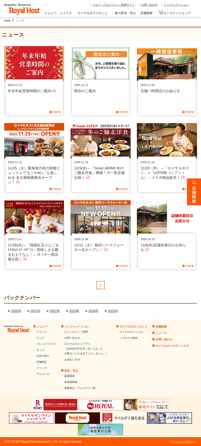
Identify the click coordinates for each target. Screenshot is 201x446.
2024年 (93, 311)
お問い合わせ (149, 4)
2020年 (16, 311)
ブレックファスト (46, 343)
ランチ (40, 337)
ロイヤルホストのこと (93, 13)
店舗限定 (41, 361)
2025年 (113, 311)
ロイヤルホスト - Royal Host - (22, 9)
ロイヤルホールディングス (172, 345)
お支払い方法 (72, 359)
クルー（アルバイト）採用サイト (114, 4)
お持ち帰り (42, 355)
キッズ (40, 349)
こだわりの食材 (128, 337)
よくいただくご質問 (76, 331)
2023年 (74, 311)
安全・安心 (71, 370)
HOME (7, 20)
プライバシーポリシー (183, 441)
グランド (41, 331)
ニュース (66, 13)
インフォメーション (176, 4)
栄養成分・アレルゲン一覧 (80, 387)
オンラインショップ (174, 12)
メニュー (50, 13)
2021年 (35, 311)
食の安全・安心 (125, 13)
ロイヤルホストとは (131, 331)
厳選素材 (69, 375)
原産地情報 (70, 381)
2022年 (55, 311)
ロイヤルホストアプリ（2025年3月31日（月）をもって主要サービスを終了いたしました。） (86, 348)
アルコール (42, 373)
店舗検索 (146, 13)
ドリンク (41, 367)
